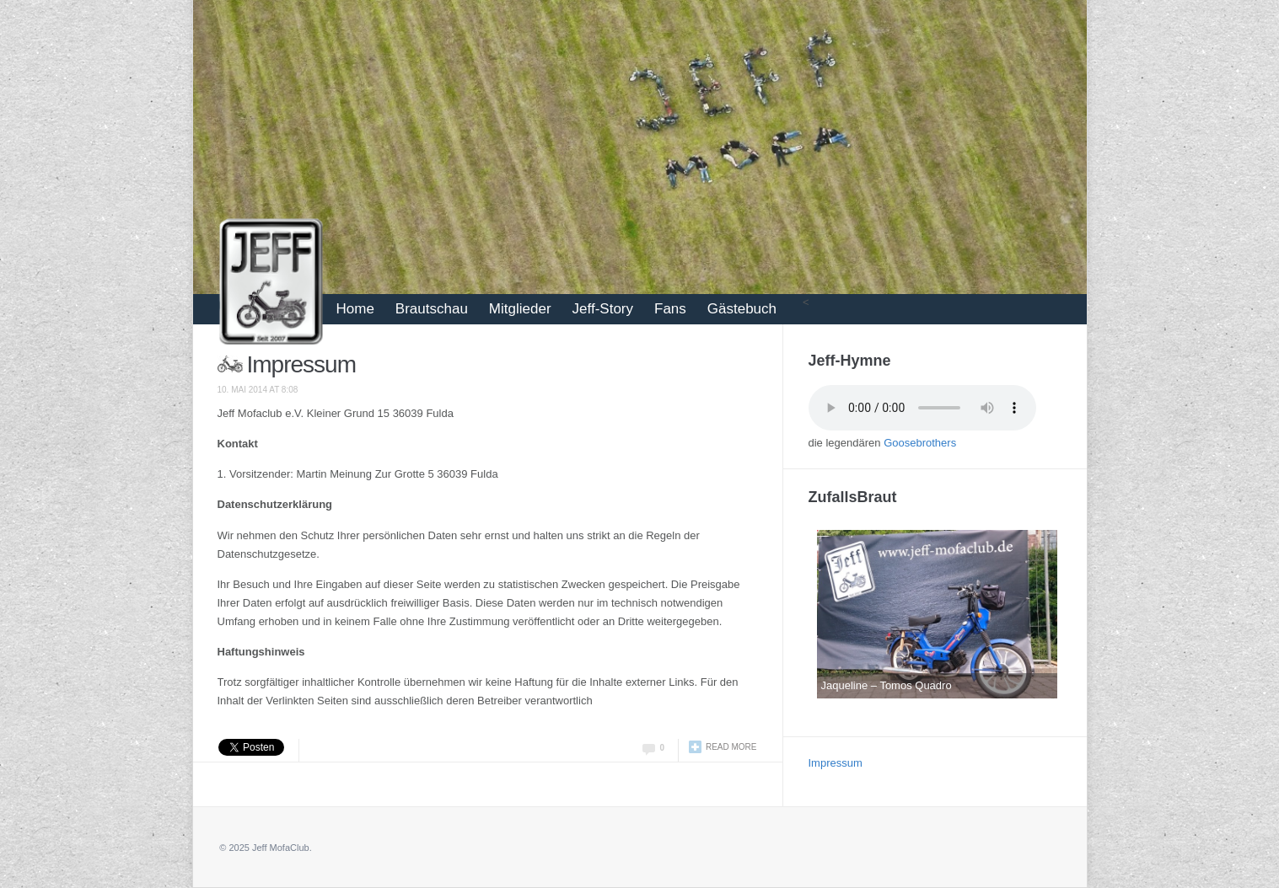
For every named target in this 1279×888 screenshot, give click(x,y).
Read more (731, 747)
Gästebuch (742, 309)
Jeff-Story (602, 309)
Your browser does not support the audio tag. (922, 408)
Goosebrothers (920, 442)
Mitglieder (520, 309)
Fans (670, 309)
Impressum (301, 364)
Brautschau (431, 309)
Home (355, 309)
